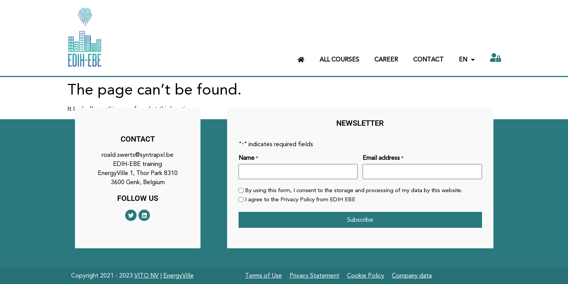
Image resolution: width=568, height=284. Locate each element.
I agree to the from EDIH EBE (300, 199)
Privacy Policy (297, 199)
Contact (428, 59)
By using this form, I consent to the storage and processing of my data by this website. (353, 190)
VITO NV (146, 275)
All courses (339, 59)
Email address (383, 158)
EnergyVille (178, 275)
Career (386, 59)
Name (248, 158)
